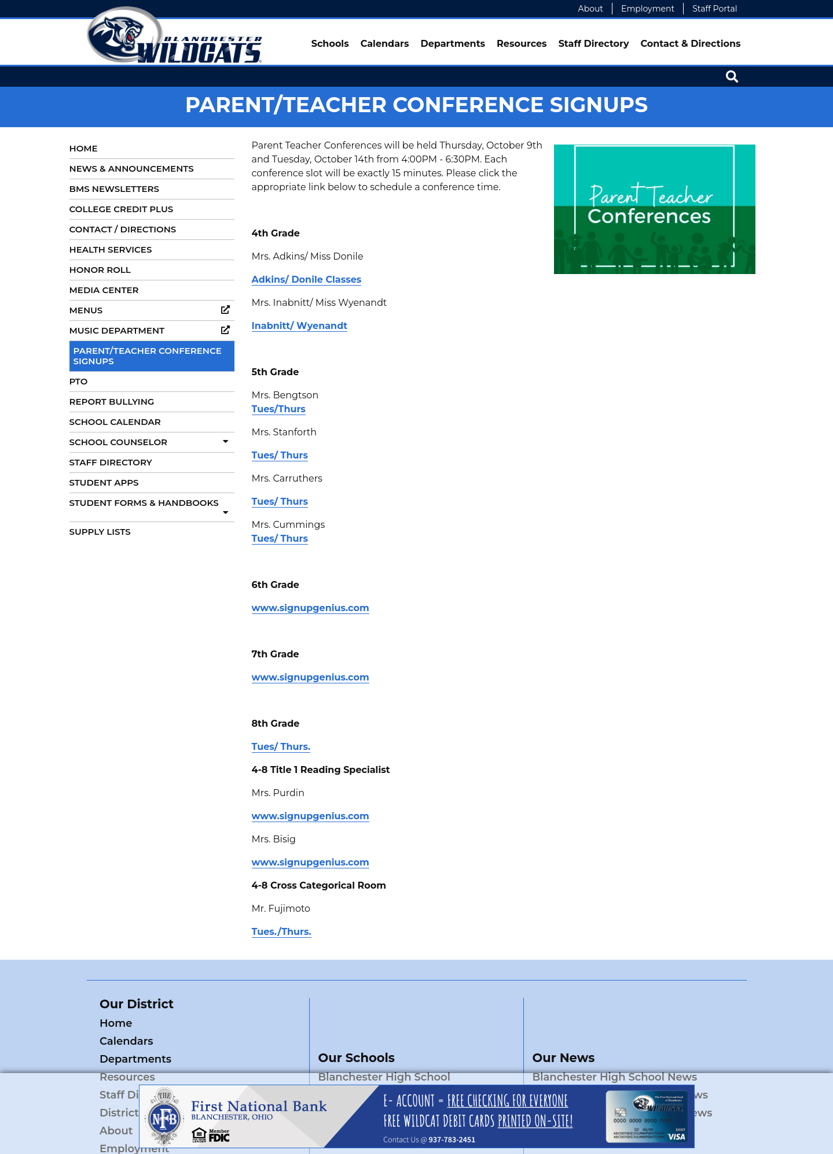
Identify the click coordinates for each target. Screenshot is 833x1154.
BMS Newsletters (114, 188)
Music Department (151, 330)
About (590, 8)
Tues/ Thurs (280, 455)
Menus (151, 310)
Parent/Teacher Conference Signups (148, 356)
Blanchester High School (384, 1041)
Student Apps (104, 482)
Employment (647, 8)
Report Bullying (112, 401)
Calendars (385, 43)
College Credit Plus (121, 209)
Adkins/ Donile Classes (307, 279)
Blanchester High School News (615, 1041)
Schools (330, 43)
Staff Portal (714, 8)
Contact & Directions (691, 43)
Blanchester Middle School (389, 1059)
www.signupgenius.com (310, 607)
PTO (78, 381)
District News (238, 1059)
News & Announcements (131, 168)
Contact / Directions (123, 229)
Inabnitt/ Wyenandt (300, 325)
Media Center (104, 289)
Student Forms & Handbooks (151, 507)
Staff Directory (594, 43)
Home (83, 148)
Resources (522, 43)
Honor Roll (100, 269)
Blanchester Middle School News (621, 1059)
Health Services (110, 249)
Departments (452, 43)
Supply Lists (100, 531)
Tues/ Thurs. (281, 746)
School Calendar (115, 421)
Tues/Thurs (279, 409)
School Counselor (151, 442)
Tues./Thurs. (281, 931)
